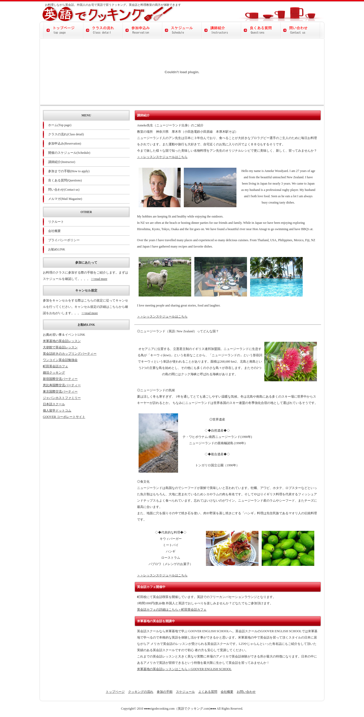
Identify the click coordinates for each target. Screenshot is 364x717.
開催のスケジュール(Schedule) (69, 153)
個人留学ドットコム (57, 410)
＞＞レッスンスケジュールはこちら (162, 157)
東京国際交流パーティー (60, 391)
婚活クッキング (54, 372)
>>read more (99, 279)
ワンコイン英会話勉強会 (60, 360)
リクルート (56, 222)
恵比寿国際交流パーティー (62, 385)
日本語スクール (54, 404)
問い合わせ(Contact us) (63, 189)
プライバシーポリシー (64, 240)
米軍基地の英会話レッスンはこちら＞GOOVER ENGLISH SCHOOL (184, 669)
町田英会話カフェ (55, 366)
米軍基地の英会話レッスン (62, 341)
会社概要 (54, 231)
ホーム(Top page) (59, 125)
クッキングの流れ (140, 692)
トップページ (115, 692)
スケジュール (185, 692)
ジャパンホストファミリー (62, 398)
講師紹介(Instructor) (61, 162)
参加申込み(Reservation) (64, 143)
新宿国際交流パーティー (60, 379)
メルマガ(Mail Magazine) (65, 199)
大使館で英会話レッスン (60, 347)
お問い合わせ (246, 692)
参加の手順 (165, 692)
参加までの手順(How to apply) (68, 171)
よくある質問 (207, 692)
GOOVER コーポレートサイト (64, 417)
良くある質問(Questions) (65, 180)
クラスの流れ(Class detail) (66, 134)
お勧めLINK (56, 249)
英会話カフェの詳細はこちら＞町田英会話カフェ (171, 609)
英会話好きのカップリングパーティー (70, 353)
